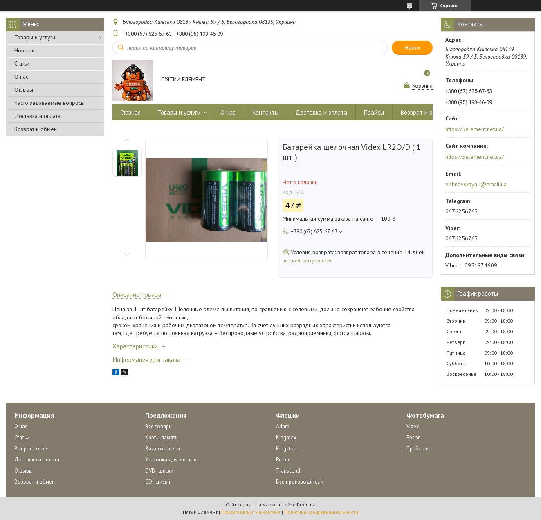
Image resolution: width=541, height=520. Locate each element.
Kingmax (286, 437)
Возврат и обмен (35, 129)
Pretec (283, 459)
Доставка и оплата (37, 116)
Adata (283, 426)
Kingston (286, 448)
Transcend (288, 470)
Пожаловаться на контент (251, 512)
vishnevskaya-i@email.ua (476, 184)
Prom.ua (306, 505)
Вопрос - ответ (31, 448)
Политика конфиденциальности (321, 512)
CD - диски (157, 481)
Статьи (21, 63)
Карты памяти (161, 437)
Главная (131, 112)
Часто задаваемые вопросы (49, 102)
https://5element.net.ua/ (474, 129)
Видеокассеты (162, 448)
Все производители (299, 481)
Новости (24, 50)
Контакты (265, 112)
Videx (412, 426)
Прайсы (374, 112)
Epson (413, 437)
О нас (21, 76)
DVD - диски (159, 470)
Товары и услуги (34, 37)
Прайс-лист (419, 448)
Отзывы (23, 89)
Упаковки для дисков (171, 459)
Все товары (159, 426)
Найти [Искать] (412, 48)
